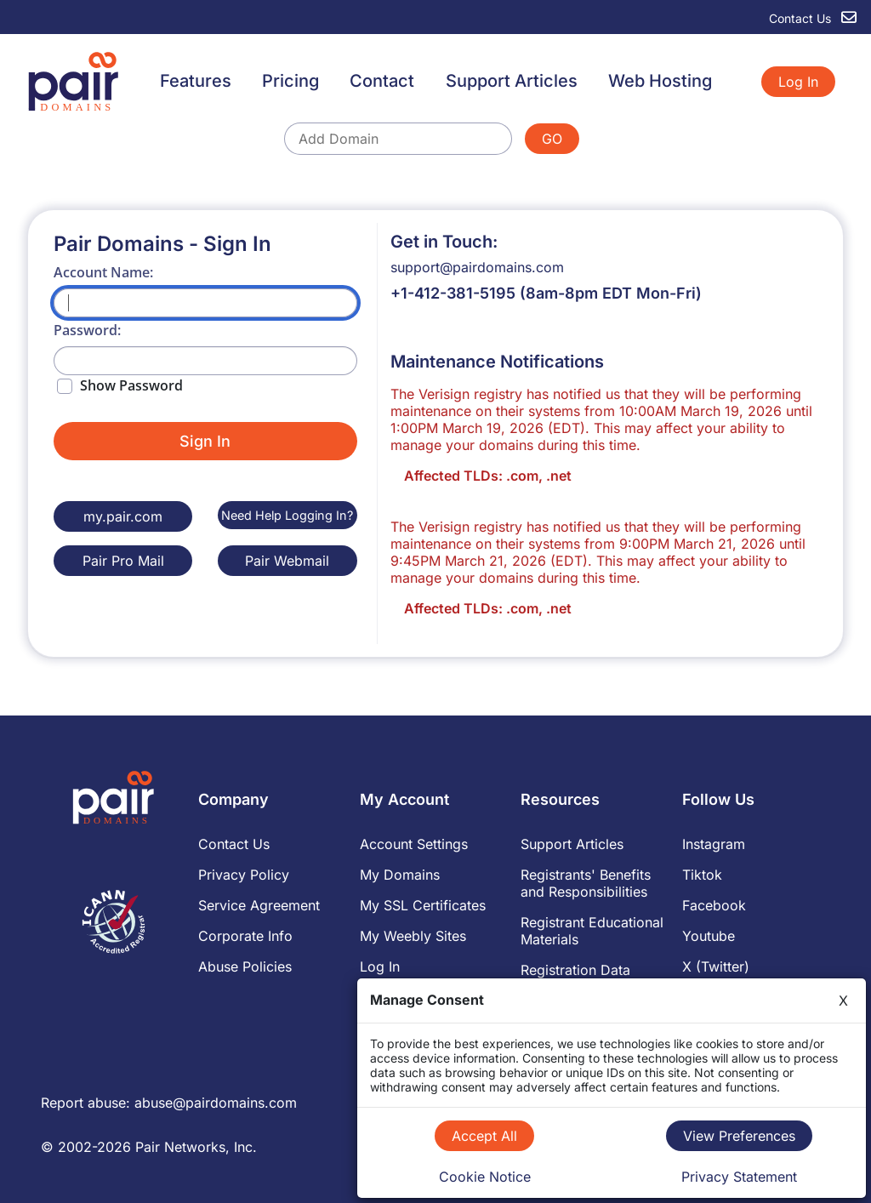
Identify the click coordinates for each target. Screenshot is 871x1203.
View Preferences (739, 1135)
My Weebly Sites (413, 935)
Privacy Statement (739, 1176)
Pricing (290, 81)
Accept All (484, 1135)
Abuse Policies (245, 966)
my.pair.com (122, 516)
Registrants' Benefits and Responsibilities (586, 883)
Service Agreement (259, 905)
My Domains (400, 874)
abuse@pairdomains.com (215, 1102)
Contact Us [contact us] (813, 18)
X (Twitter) (715, 966)
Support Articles (512, 81)
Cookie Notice (485, 1176)
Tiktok (702, 874)
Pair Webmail (287, 560)
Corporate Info (245, 935)
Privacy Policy (243, 874)
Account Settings (414, 843)
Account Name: (103, 272)
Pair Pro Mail (123, 560)
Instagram (713, 843)
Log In (798, 81)
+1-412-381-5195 (452, 293)
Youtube (708, 935)
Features (195, 81)
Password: (87, 330)
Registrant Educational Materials (592, 931)
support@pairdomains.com (477, 267)
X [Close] (843, 1000)
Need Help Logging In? (287, 515)
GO (552, 138)
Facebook (714, 905)
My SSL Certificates (423, 905)
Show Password (131, 385)
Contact (382, 81)
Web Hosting (660, 81)
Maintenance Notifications (497, 361)
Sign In (205, 441)
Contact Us (234, 843)
